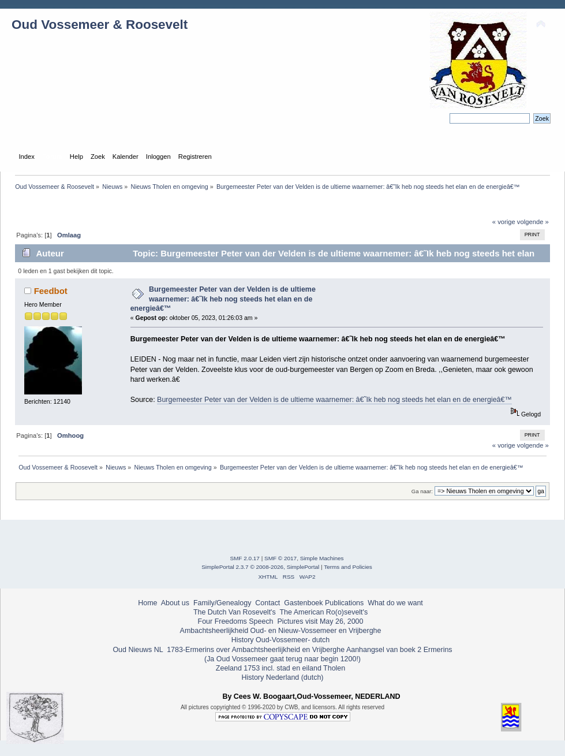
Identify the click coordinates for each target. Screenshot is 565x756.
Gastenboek (303, 603)
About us (175, 603)
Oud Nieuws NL (138, 650)
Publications (344, 603)
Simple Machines (322, 558)
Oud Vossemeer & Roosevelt (100, 24)
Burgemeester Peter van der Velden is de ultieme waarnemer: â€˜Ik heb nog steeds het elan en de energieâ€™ (223, 298)
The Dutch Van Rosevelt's (234, 612)
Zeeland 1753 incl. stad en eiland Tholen (280, 668)
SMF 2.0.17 (245, 558)
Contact (267, 603)
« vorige (503, 221)
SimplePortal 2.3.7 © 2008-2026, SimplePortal (260, 567)
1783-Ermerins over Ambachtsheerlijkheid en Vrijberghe (255, 650)
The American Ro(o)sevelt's (323, 612)
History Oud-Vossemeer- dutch (280, 640)
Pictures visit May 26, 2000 (320, 621)
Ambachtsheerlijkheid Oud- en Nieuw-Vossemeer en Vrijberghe (280, 631)
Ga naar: (422, 491)
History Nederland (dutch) (282, 677)
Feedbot (51, 291)
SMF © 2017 (280, 558)
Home (147, 603)
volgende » (533, 221)
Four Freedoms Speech (236, 621)
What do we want (395, 603)
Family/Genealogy (222, 603)
